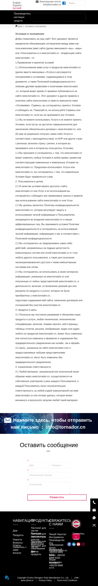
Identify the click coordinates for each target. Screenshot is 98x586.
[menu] (58, 17)
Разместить (57, 497)
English (16, 2)
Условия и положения (35, 26)
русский (17, 8)
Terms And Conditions (67, 580)
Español (17, 5)
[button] (58, 17)
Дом (20, 26)
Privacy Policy (45, 580)
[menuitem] (58, 17)
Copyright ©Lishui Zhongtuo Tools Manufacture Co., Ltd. (43, 577)
